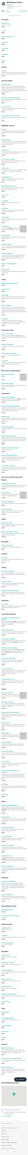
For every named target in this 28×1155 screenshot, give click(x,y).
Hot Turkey (4, 604)
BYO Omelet (4, 794)
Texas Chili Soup (6, 106)
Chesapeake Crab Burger (8, 483)
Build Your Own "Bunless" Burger (10, 98)
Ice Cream (4, 557)
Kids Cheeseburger (6, 970)
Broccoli (3, 1037)
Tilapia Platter (5, 733)
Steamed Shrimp (6, 244)
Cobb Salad (4, 295)
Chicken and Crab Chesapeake (10, 590)
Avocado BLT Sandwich (8, 465)
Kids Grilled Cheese (7, 986)
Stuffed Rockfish (6, 581)
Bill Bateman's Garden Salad (9, 283)
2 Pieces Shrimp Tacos (8, 679)
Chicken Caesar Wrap (7, 845)
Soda (2, 60)
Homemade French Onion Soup (10, 115)
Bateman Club (5, 416)
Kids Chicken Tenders (7, 962)
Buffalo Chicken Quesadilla (9, 648)
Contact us (4, 1133)
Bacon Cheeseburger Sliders (9, 532)
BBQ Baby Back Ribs (7, 910)
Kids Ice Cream (5, 1001)
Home (3, 1128)
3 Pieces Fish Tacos (7, 668)
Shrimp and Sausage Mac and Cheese (10, 771)
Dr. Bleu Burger (5, 492)
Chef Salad (4, 319)
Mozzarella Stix (6, 235)
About (7, 11)
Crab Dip (3, 71)
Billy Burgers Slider (6, 523)
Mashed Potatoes (6, 1025)
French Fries (5, 195)
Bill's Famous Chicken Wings (7, 375)
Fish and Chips (5, 761)
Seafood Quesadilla (7, 630)
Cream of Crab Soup (7, 334)
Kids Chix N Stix (5, 955)
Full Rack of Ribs (6, 928)
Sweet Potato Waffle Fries (9, 264)
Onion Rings (4, 201)
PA (6, 1128)
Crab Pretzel (5, 226)
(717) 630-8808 (10, 7)
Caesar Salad (5, 289)
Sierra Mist (4, 54)
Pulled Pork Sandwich (7, 427)
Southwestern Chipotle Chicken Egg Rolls (10, 618)
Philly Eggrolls (5, 269)
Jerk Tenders (5, 168)
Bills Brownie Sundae (7, 1048)
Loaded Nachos (6, 139)
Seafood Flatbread (6, 894)
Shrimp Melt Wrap (6, 856)
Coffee (3, 30)
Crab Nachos (5, 150)
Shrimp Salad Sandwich (8, 397)
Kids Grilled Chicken (7, 545)
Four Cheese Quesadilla (8, 658)
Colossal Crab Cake (7, 693)
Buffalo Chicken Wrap (7, 827)
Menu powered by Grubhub (14, 15)
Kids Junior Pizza (6, 979)
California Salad (6, 84)
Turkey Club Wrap (6, 836)
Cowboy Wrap (5, 817)
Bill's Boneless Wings (7, 383)
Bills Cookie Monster (7, 1067)
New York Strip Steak (7, 571)
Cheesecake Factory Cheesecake (11, 1058)
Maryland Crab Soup (7, 344)
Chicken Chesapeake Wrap (9, 805)
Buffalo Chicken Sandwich (9, 436)
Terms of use (5, 1136)
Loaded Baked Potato (7, 1018)
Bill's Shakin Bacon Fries (8, 186)
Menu (2, 11)
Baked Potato (5, 1012)
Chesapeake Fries (6, 177)
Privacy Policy (5, 1139)
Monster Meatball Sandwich (9, 455)
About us (4, 1131)
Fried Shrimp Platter (7, 751)
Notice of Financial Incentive (9, 1142)
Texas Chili (4, 361)
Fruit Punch (4, 48)
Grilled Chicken (5, 722)
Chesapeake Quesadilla (8, 639)
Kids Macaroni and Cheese (9, 994)
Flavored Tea (5, 23)
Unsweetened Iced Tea (8, 36)
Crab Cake (4, 935)
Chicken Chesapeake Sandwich (10, 406)
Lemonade (4, 42)
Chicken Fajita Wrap (7, 866)
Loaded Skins (5, 217)
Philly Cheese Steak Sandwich (10, 448)
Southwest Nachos (7, 253)
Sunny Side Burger (6, 509)
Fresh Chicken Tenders (8, 159)
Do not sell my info (6, 1145)
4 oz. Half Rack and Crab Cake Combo (10, 916)
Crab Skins (4, 208)
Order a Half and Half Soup (9, 353)
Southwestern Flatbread (8, 881)
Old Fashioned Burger (7, 501)
